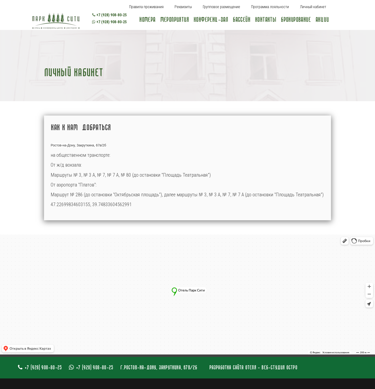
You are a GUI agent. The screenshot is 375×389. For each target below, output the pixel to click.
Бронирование (296, 19)
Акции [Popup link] (322, 19)
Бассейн (241, 19)
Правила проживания (146, 7)
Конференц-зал (210, 19)
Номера (147, 19)
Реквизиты (183, 7)
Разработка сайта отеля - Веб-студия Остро (253, 367)
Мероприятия (174, 19)
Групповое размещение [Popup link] (221, 7)
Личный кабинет (313, 7)
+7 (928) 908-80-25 (109, 15)
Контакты (265, 19)
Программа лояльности (270, 7)
